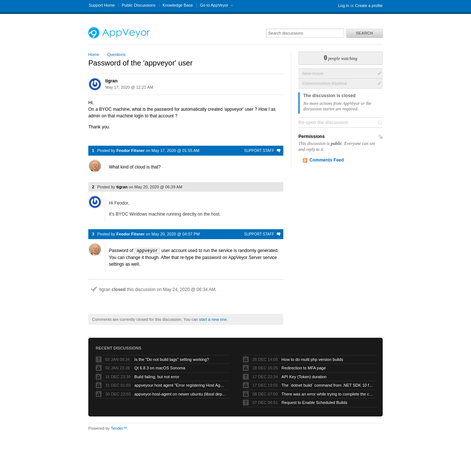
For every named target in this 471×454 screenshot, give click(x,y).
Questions (116, 54)
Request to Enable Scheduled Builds (314, 402)
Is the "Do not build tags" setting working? (171, 359)
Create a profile (369, 5)
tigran (111, 81)
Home (93, 54)
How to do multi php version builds (312, 359)
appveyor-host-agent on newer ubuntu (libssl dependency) (180, 393)
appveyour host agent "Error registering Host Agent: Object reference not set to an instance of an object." (180, 385)
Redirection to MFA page (303, 367)
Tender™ (119, 428)
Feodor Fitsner (130, 150)
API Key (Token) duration (303, 376)
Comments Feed (326, 160)
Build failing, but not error (156, 376)
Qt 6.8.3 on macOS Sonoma (159, 367)
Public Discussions (139, 5)
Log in (343, 5)
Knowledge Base (178, 5)
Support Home (102, 5)
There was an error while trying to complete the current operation (327, 393)
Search (364, 33)
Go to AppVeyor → (216, 5)
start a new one (213, 319)
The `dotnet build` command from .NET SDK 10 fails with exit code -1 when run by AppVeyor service (327, 385)
